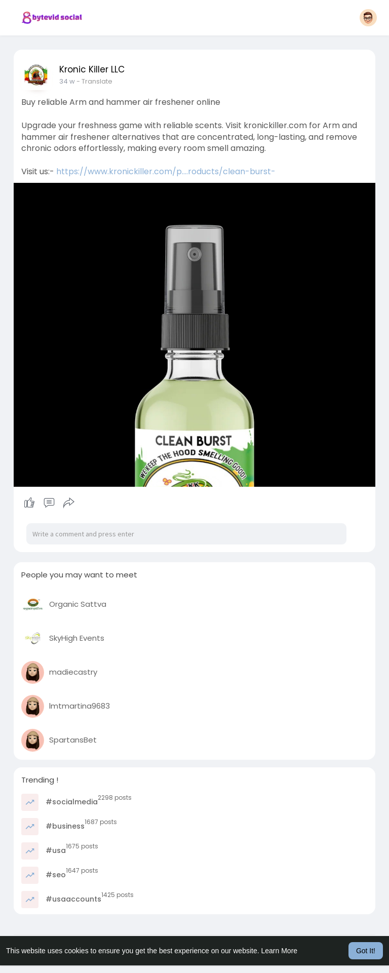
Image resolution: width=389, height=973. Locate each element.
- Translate (90, 81)
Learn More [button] (279, 951)
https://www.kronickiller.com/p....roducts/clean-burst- (166, 171)
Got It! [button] (365, 951)
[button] (368, 17)
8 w (64, 81)
